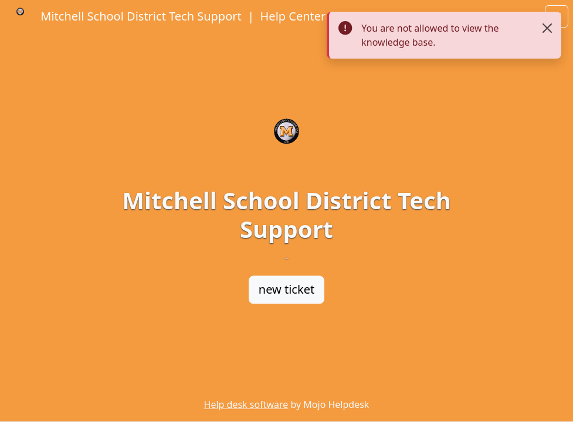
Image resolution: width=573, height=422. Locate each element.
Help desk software (246, 404)
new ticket (286, 289)
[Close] (547, 28)
